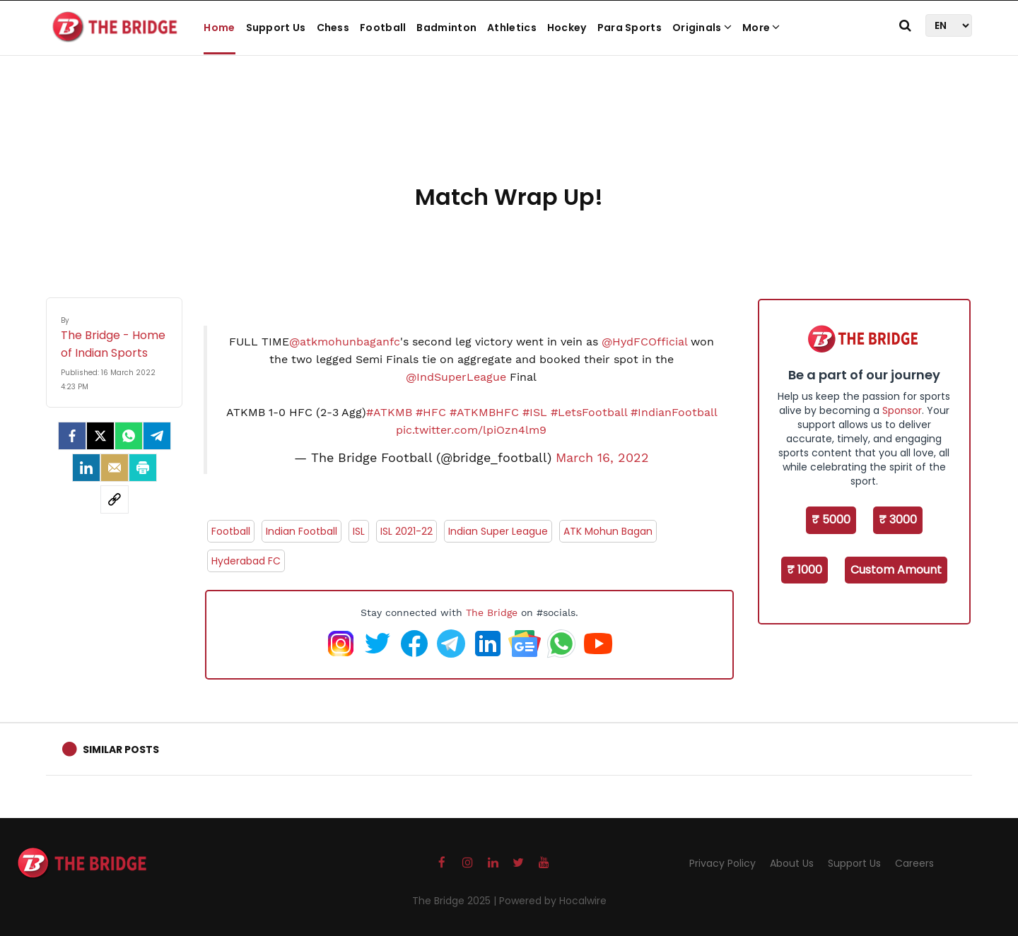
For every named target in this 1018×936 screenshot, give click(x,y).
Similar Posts (121, 749)
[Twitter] (100, 436)
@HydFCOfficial (644, 341)
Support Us (276, 27)
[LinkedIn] (86, 468)
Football (383, 27)
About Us (792, 863)
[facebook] (72, 436)
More (761, 27)
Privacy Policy (722, 863)
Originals (702, 27)
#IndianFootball (674, 412)
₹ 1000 (804, 570)
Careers (914, 863)
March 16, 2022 (602, 458)
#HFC (431, 412)
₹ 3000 (898, 519)
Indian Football (301, 531)
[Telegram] (157, 436)
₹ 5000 (831, 519)
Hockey (567, 27)
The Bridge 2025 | (455, 901)
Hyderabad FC (246, 561)
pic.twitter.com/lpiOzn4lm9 (471, 430)
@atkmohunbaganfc (344, 341)
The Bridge (491, 612)
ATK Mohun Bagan (608, 531)
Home (219, 27)
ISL (359, 531)
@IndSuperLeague (456, 377)
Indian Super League (498, 531)
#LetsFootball (589, 412)
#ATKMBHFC (484, 412)
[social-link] (114, 499)
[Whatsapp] (129, 436)
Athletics (512, 27)
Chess (333, 27)
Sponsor (902, 410)
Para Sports (629, 27)
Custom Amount (896, 570)
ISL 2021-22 (406, 531)
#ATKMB (389, 412)
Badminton (446, 27)
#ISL (534, 412)
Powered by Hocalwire (553, 901)
